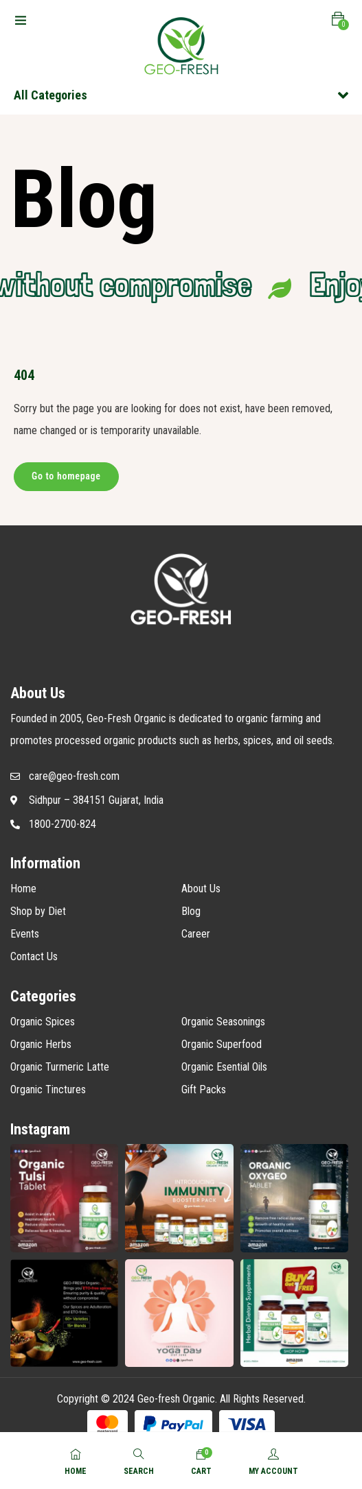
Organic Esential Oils (224, 1066)
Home (23, 888)
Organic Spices (42, 1021)
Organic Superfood (221, 1044)
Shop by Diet (38, 911)
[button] (338, 19)
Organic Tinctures (48, 1089)
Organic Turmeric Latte (59, 1066)
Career (195, 933)
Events (24, 933)
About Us (200, 888)
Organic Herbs (40, 1044)
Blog (191, 911)
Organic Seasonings (223, 1021)
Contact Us (34, 956)
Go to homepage (66, 475)
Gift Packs (203, 1089)
